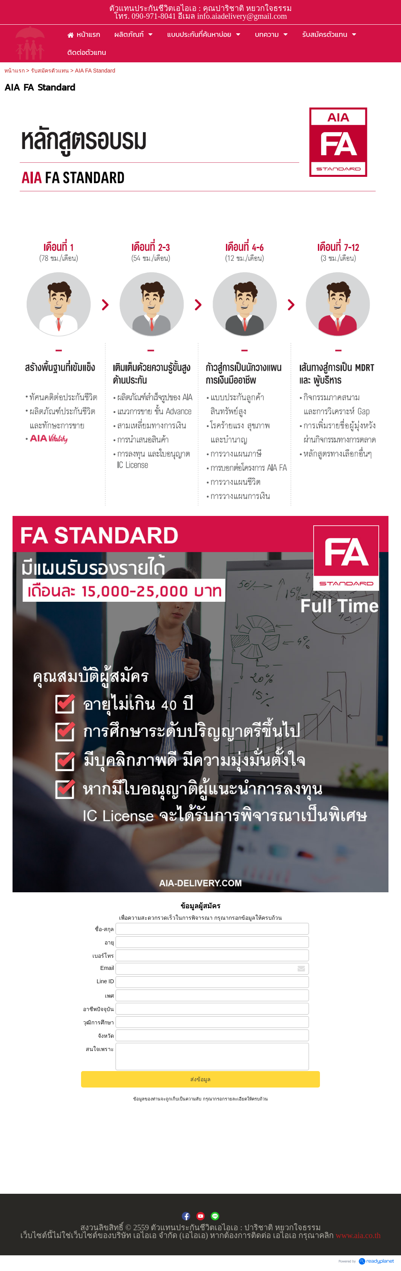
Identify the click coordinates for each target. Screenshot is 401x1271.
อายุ (109, 942)
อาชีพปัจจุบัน (98, 1009)
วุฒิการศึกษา (98, 1022)
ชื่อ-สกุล (104, 929)
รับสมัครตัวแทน (50, 70)
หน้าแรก (14, 70)
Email (107, 968)
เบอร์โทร (103, 956)
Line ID (105, 981)
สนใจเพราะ (100, 1049)
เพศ (109, 996)
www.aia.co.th (358, 1235)
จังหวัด (106, 1036)
